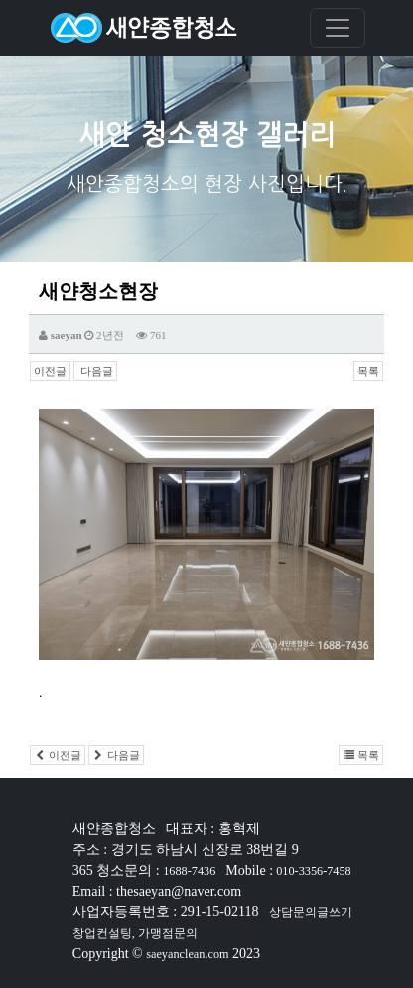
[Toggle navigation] (337, 28)
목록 (368, 371)
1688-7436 (189, 871)
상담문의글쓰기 (310, 912)
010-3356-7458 (312, 871)
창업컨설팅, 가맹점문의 (135, 933)
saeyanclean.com (187, 954)
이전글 (50, 371)
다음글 (95, 371)
